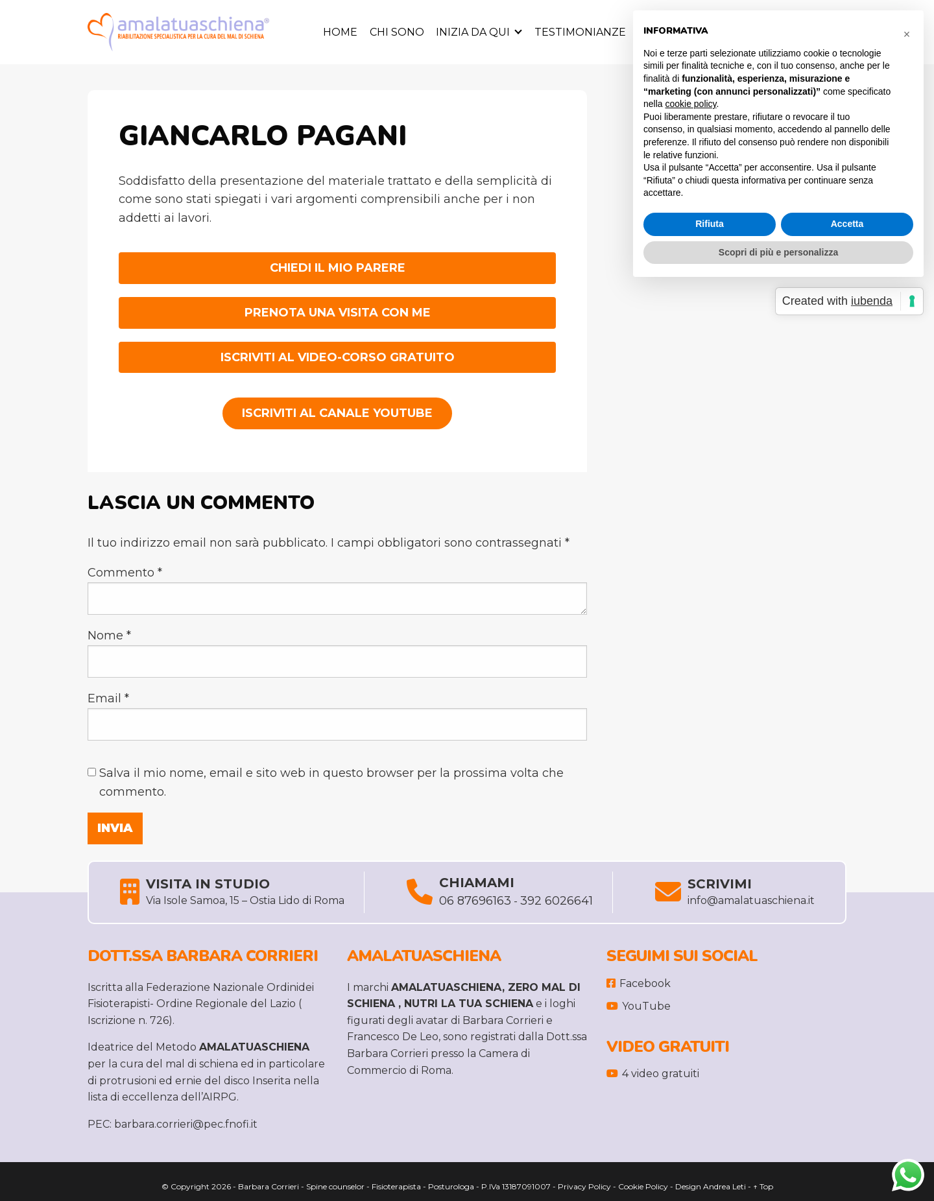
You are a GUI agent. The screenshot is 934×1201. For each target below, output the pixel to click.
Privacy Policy (584, 1186)
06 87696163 (475, 901)
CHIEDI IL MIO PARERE (337, 268)
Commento (125, 572)
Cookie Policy (643, 1186)
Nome (109, 635)
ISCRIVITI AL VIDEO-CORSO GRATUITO (338, 357)
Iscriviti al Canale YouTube (337, 413)
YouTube (638, 1006)
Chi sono (397, 32)
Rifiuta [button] (709, 224)
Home (340, 32)
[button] (906, 31)
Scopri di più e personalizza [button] (778, 252)
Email (108, 698)
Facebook (638, 983)
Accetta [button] (847, 224)
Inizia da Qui (473, 32)
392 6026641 (556, 901)
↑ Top (763, 1186)
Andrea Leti (724, 1186)
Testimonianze (580, 32)
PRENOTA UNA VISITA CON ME (338, 312)
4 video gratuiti (652, 1073)
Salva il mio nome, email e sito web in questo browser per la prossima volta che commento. (331, 782)
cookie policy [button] (690, 104)
